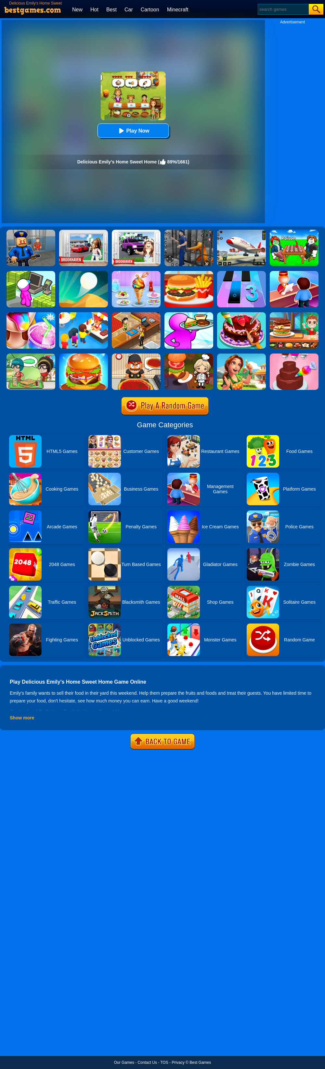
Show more (22, 717)
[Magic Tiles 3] (241, 273)
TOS (164, 1062)
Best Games (200, 1062)
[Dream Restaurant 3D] (188, 314)
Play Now (133, 131)
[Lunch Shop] (188, 273)
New (77, 9)
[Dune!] (83, 273)
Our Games (124, 1062)
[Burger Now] (83, 356)
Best (111, 9)
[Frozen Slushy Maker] (30, 314)
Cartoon (150, 9)
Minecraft (177, 9)
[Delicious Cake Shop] (241, 314)
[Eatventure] (83, 314)
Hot (94, 9)
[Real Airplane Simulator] (241, 232)
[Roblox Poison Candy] (294, 232)
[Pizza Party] (136, 356)
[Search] (283, 9)
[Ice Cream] (136, 273)
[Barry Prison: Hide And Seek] (30, 232)
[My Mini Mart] (30, 273)
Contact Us (147, 1062)
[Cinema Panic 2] (136, 314)
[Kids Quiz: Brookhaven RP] (136, 232)
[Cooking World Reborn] (188, 356)
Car (128, 9)
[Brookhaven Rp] (83, 232)
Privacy (178, 1062)
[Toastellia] (30, 356)
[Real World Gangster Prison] (188, 232)
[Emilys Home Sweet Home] (241, 356)
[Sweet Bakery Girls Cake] (294, 356)
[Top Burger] (294, 314)
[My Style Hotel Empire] (294, 273)
